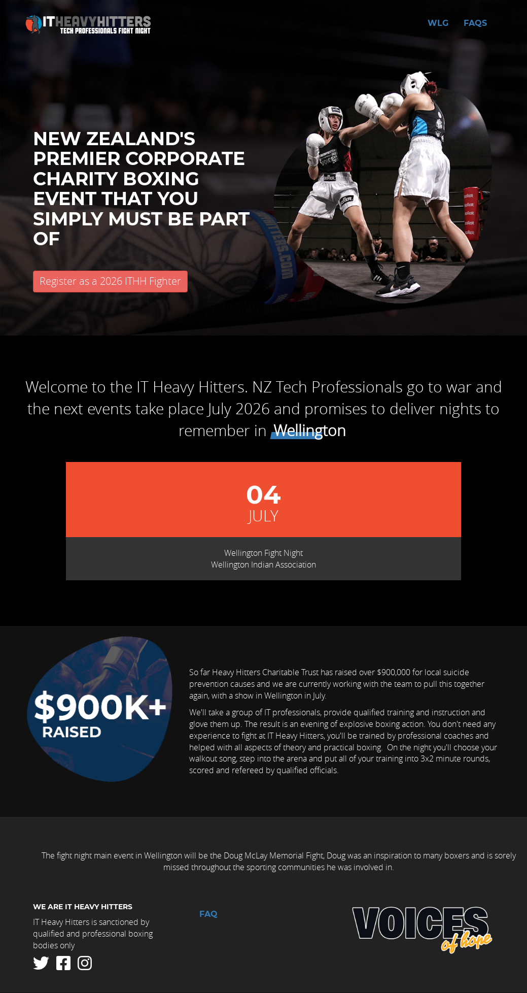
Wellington (309, 430)
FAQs (475, 23)
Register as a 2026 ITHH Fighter (110, 281)
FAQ (208, 914)
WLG (438, 23)
